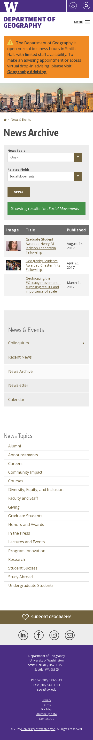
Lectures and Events (26, 541)
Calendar (16, 399)
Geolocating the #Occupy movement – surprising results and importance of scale (43, 285)
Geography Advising (26, 71)
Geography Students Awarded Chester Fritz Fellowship (43, 265)
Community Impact (25, 472)
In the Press (19, 533)
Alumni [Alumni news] (14, 446)
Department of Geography (30, 22)
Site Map (46, 709)
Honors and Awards (26, 524)
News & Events (21, 120)
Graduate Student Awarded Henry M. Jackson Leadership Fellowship (41, 246)
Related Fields (19, 170)
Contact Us (46, 719)
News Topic (16, 151)
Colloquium (18, 343)
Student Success (23, 568)
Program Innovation (26, 550)
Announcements (23, 455)
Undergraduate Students (31, 585)
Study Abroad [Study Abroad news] (20, 576)
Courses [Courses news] (15, 481)
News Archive (20, 371)
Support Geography (46, 617)
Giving (14, 507)
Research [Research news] (16, 559)
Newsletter (18, 385)
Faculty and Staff (23, 498)
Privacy (46, 700)
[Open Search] (86, 6)
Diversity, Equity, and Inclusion (35, 489)
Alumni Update (46, 714)
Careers (15, 463)
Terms (46, 705)
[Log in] (73, 6)
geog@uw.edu (46, 690)
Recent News (20, 357)
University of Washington (38, 729)
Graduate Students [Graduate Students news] (25, 515)
